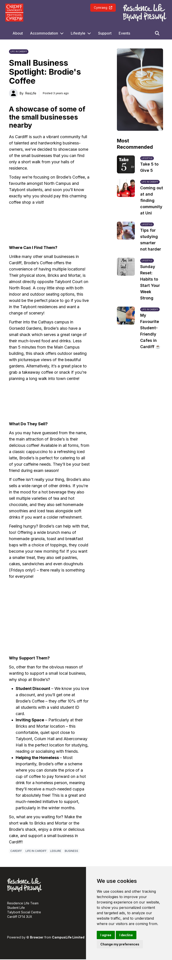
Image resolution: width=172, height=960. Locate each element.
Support (105, 33)
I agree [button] (105, 935)
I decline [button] (126, 935)
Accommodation (44, 33)
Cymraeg (103, 7)
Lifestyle (78, 33)
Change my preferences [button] (119, 944)
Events (124, 33)
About (18, 33)
